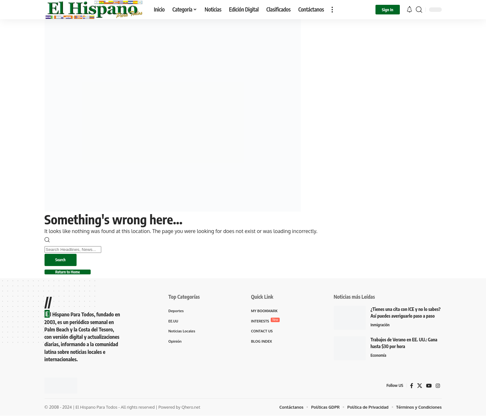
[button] (332, 9)
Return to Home (70, 273)
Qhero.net (190, 408)
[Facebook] (411, 386)
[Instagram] (438, 386)
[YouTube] (428, 386)
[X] (420, 386)
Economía (379, 356)
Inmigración (380, 326)
